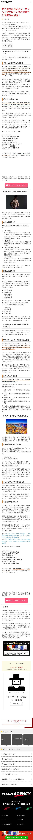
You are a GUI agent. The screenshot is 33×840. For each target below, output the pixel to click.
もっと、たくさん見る (16, 667)
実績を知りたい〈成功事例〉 (11, 769)
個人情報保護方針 (8, 824)
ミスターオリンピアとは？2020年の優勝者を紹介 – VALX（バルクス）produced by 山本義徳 (16, 541)
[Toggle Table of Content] (9, 45)
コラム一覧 (6, 820)
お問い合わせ (22, 824)
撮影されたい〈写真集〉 (9, 784)
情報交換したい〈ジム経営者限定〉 (13, 779)
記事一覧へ (16, 704)
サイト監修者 (22, 815)
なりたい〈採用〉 (7, 759)
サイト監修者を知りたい (9, 774)
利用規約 (21, 820)
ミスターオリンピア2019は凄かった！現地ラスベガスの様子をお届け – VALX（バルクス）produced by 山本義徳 (16, 535)
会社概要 (6, 815)
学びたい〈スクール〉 (9, 754)
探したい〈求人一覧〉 (9, 764)
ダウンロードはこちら (16, 185)
